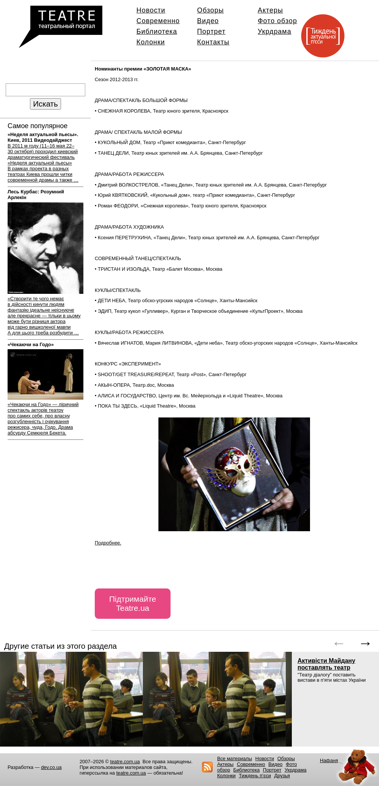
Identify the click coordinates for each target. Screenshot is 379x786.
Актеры (270, 10)
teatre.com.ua (125, 761)
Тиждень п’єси (255, 775)
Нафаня (329, 760)
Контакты (213, 42)
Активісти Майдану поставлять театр (326, 664)
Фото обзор (277, 21)
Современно (158, 21)
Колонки (150, 42)
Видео (208, 21)
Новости (150, 10)
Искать (45, 103)
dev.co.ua (51, 767)
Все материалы (234, 758)
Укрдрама (274, 31)
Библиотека (156, 31)
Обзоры (210, 10)
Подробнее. (108, 543)
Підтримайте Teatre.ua (132, 603)
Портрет (211, 31)
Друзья (282, 775)
